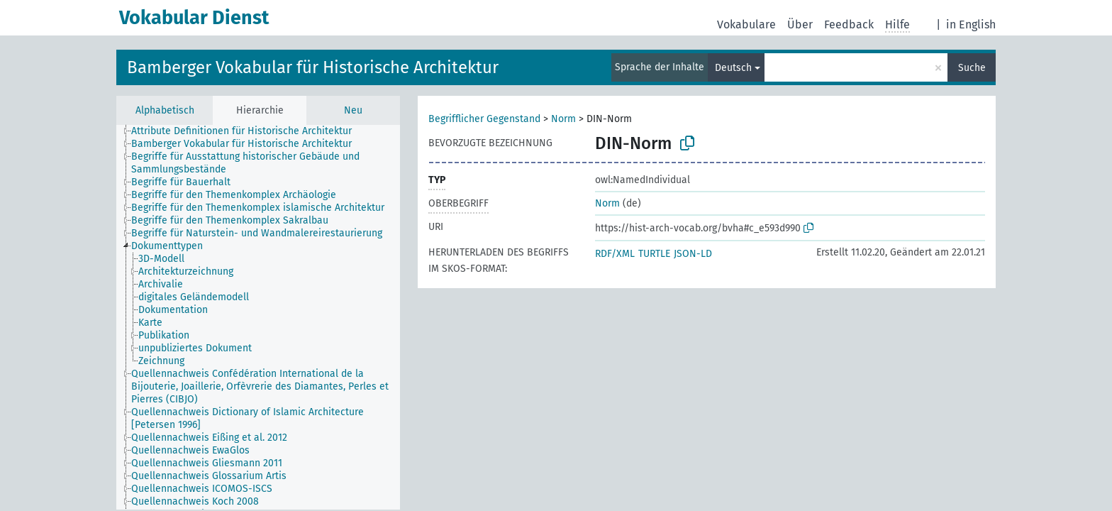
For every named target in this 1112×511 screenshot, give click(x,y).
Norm (563, 119)
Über (800, 24)
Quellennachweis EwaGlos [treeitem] (190, 450)
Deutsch (733, 68)
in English (971, 24)
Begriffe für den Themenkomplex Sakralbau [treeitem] (229, 220)
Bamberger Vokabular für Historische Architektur (313, 67)
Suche (972, 68)
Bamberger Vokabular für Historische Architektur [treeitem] (241, 144)
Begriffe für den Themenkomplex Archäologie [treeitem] (233, 195)
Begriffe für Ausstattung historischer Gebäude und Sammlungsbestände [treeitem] (245, 162)
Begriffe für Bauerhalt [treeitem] (180, 182)
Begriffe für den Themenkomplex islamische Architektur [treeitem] (257, 208)
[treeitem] (167, 259)
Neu (353, 110)
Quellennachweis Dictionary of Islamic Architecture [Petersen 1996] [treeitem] (247, 418)
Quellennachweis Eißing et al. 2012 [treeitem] (209, 438)
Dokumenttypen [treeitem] (167, 246)
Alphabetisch (164, 110)
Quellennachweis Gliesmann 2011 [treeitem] (206, 463)
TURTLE (654, 254)
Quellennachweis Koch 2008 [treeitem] (195, 501)
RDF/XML (615, 254)
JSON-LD (693, 254)
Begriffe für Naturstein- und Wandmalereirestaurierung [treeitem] (256, 233)
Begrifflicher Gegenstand (484, 119)
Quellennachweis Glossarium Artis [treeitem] (209, 476)
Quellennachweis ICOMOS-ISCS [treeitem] (201, 489)
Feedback (849, 24)
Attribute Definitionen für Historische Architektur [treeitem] (241, 131)
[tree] (258, 317)
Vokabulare (746, 24)
